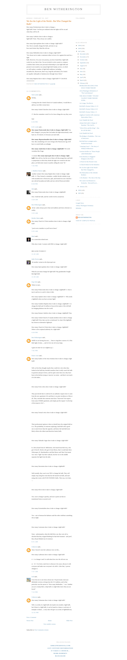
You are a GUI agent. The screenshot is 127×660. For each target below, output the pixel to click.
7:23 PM (35, 592)
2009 (79, 45)
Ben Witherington (63, 9)
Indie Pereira (35, 259)
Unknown (34, 547)
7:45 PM (35, 166)
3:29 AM (35, 199)
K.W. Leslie (35, 127)
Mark (33, 236)
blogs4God (60, 656)
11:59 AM (35, 277)
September (83, 63)
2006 (79, 190)
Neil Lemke (35, 95)
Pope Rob (34, 282)
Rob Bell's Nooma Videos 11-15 (88, 106)
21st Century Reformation (60, 648)
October (82, 60)
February (82, 83)
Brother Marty (36, 218)
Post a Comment (31, 617)
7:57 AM (35, 571)
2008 (79, 48)
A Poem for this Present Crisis (88, 162)
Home (50, 620)
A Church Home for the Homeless (89, 164)
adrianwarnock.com (60, 645)
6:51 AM (35, 542)
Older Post (69, 620)
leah (33, 576)
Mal (33, 189)
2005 (79, 193)
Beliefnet (78, 208)
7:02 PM (35, 350)
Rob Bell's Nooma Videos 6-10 (88, 109)
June (81, 71)
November (83, 57)
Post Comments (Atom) (41, 630)
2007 (79, 51)
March (82, 80)
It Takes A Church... (60, 651)
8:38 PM (35, 184)
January (82, 186)
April (81, 77)
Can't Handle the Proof (86, 133)
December (83, 54)
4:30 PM (35, 332)
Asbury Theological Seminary (84, 205)
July (81, 68)
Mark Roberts (60, 653)
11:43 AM (35, 254)
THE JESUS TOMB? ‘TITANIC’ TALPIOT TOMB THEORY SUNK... (89, 98)
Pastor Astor (35, 355)
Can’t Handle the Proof (86, 120)
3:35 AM (35, 213)
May (81, 74)
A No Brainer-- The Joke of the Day (89, 178)
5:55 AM (35, 231)
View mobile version (49, 624)
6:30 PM (35, 122)
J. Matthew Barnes (37, 171)
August (82, 65)
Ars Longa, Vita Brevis (86, 103)
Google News (80, 203)
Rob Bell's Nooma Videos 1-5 (88, 112)
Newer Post (30, 620)
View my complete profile (85, 220)
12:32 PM (35, 612)
